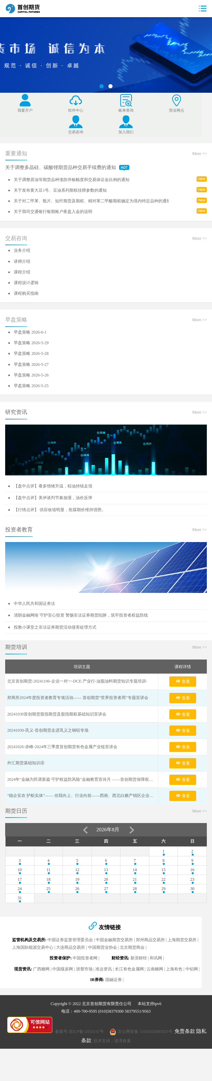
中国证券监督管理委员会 (70, 967)
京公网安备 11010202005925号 (145, 1059)
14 (135, 897)
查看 (183, 708)
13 (106, 897)
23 (192, 906)
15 (163, 897)
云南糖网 (155, 996)
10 (20, 897)
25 (48, 916)
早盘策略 (16, 347)
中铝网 (192, 996)
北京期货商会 (132, 974)
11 (48, 897)
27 (106, 916)
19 (77, 906)
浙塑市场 (84, 996)
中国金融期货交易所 (114, 967)
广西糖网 (41, 996)
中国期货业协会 (102, 974)
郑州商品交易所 (150, 967)
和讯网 (156, 985)
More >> (199, 181)
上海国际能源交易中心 (32, 974)
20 (106, 906)
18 (48, 906)
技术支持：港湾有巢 (112, 1068)
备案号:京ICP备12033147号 (79, 1059)
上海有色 (174, 996)
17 (20, 906)
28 (135, 916)
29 (163, 916)
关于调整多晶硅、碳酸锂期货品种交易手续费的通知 (67, 195)
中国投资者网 (85, 985)
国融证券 (113, 1007)
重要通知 (16, 181)
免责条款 (184, 1058)
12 (77, 897)
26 (77, 916)
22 (163, 906)
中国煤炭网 (62, 996)
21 (135, 906)
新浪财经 (138, 985)
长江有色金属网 (129, 996)
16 (192, 897)
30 (192, 916)
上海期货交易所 (182, 967)
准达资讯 (103, 996)
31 (20, 925)
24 (20, 916)
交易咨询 (16, 266)
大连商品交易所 (70, 974)
